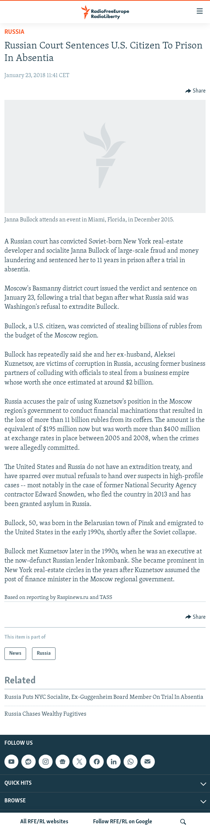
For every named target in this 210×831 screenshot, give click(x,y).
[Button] (195, 91)
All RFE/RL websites (44, 822)
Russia (14, 32)
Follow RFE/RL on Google (122, 822)
